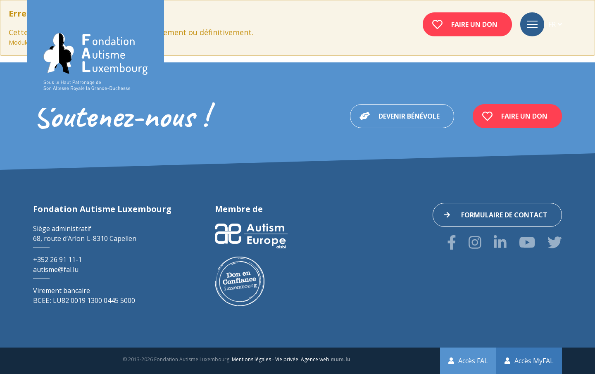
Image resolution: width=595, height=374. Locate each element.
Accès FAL (473, 360)
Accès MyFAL (534, 360)
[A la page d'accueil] (95, 62)
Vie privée (286, 359)
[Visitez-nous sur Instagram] (475, 242)
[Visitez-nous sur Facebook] (451, 242)
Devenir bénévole (409, 116)
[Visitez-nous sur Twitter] (554, 242)
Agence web (315, 359)
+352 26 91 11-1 (57, 259)
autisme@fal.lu (56, 269)
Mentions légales (251, 359)
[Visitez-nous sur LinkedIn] (500, 242)
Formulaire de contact (504, 214)
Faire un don (474, 24)
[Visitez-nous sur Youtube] (527, 242)
